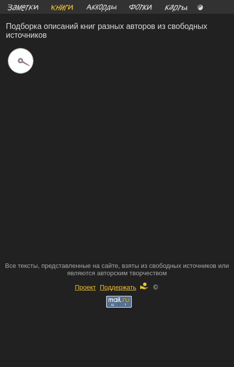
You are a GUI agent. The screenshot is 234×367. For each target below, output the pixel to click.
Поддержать (124, 287)
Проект (85, 287)
